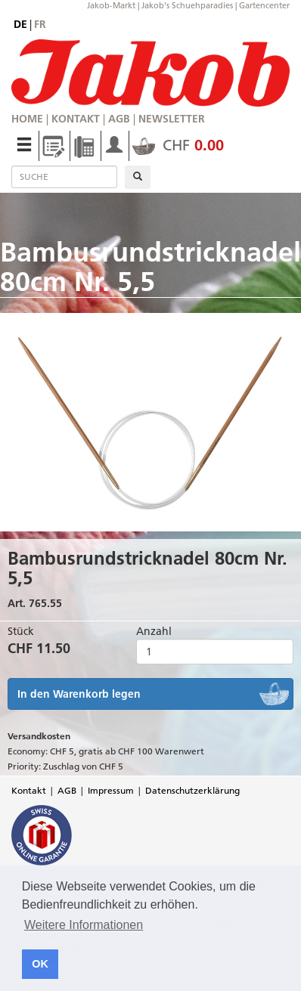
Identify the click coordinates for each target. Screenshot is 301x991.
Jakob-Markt (111, 5)
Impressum (111, 790)
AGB (119, 118)
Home (27, 118)
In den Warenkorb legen (79, 694)
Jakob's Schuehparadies (187, 5)
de (20, 24)
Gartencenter (264, 5)
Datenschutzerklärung (192, 790)
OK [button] (40, 964)
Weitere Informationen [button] (83, 924)
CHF (178, 145)
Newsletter (171, 118)
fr (40, 24)
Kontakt (75, 118)
